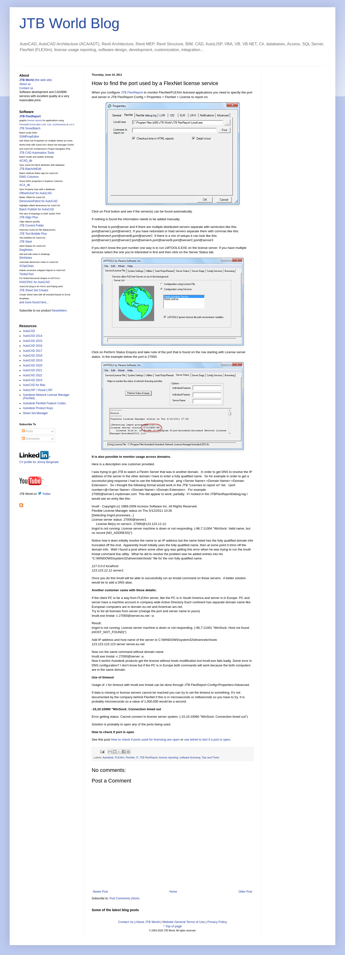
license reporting (168, 757)
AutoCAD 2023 (32, 380)
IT (137, 757)
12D (49, 124)
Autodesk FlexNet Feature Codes (44, 403)
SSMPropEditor (29, 136)
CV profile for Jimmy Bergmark (39, 460)
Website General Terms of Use (183, 922)
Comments (31, 438)
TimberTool (26, 274)
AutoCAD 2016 (32, 345)
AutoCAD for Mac (34, 385)
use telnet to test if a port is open (207, 739)
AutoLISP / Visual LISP (37, 390)
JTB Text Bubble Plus (33, 233)
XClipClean (26, 266)
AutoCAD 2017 (32, 350)
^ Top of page (172, 926)
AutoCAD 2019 (32, 360)
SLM (54, 124)
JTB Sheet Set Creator (33, 290)
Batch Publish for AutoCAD (36, 209)
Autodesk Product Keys (38, 408)
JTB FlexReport (132, 92)
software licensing (190, 757)
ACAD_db (25, 160)
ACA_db (24, 185)
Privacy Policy (217, 922)
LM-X (71, 124)
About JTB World (148, 922)
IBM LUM (41, 124)
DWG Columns (29, 177)
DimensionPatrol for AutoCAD (38, 201)
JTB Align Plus (28, 217)
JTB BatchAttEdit (30, 169)
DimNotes (25, 257)
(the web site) (35, 80)
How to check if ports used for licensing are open (145, 739)
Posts (27, 431)
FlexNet (130, 757)
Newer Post (100, 891)
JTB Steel (25, 241)
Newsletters (59, 310)
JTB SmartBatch (29, 128)
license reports (34, 120)
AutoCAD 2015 (32, 341)
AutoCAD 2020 (32, 365)
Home (173, 891)
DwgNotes (26, 250)
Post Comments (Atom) (124, 898)
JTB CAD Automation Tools (36, 152)
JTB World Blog (69, 23)
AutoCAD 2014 (32, 336)
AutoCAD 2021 (32, 370)
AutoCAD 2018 (32, 355)
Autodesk (108, 757)
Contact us (26, 88)
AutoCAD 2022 (32, 375)
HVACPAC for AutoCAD (34, 282)
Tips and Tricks (210, 757)
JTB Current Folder (31, 225)
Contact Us (126, 922)
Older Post (245, 891)
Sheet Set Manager (35, 413)
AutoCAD (29, 331)
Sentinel (62, 124)
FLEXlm (119, 757)
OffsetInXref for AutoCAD (35, 193)
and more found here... (33, 302)
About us (25, 84)
